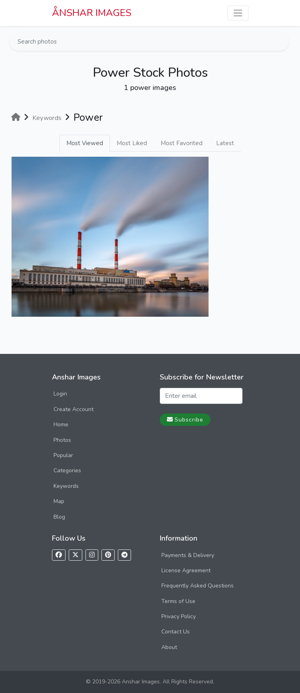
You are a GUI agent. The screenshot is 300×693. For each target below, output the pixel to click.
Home (61, 424)
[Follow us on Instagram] (91, 555)
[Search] (282, 41)
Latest (225, 143)
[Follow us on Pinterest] (108, 555)
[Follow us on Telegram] (124, 555)
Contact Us (175, 631)
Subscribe (185, 419)
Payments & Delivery (187, 555)
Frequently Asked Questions (197, 585)
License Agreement (186, 570)
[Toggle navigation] (237, 13)
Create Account (73, 409)
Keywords (66, 486)
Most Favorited (182, 143)
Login (60, 393)
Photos (62, 440)
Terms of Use (178, 601)
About (169, 647)
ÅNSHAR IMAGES (91, 12)
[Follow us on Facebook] (59, 555)
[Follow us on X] (75, 555)
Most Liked (132, 143)
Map (59, 501)
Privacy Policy (178, 616)
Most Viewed (84, 143)
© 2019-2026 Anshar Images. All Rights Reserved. (150, 681)
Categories (67, 470)
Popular (63, 455)
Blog (59, 517)
